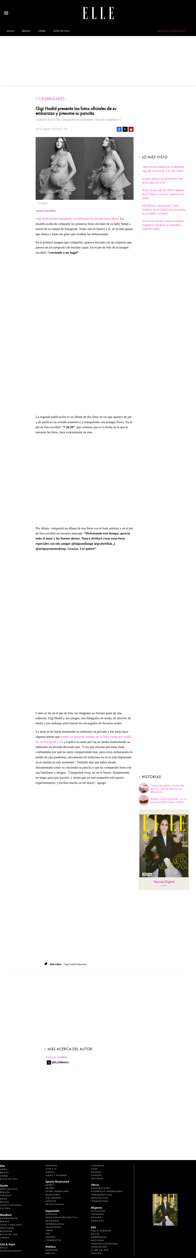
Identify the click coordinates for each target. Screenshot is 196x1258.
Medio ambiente (101, 1231)
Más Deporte (53, 1198)
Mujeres (51, 1237)
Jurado (4, 1237)
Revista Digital (164, 882)
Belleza (26, 30)
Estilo (4, 1248)
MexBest (6, 1215)
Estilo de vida (61, 30)
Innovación (99, 1247)
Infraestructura (101, 1195)
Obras (49, 1230)
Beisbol (50, 1188)
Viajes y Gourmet (11, 1205)
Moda (10, 30)
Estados (96, 1172)
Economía (52, 1221)
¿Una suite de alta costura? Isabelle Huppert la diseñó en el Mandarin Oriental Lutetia (163, 225)
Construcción (100, 1188)
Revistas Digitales (171, 30)
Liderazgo (97, 1214)
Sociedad (97, 1178)
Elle (2, 1166)
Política (51, 1247)
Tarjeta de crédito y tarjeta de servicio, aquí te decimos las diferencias (167, 789)
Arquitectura (99, 1198)
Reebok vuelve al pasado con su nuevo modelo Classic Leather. (168, 800)
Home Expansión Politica (62, 1217)
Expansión (52, 1211)
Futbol (50, 1185)
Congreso (97, 1165)
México (50, 1253)
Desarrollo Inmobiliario (107, 1191)
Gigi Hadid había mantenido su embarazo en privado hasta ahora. (78, 218)
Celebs (41, 30)
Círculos (6, 1195)
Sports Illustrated (57, 1181)
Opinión (96, 1175)
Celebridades (52, 99)
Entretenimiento (11, 1251)
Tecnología (53, 1227)
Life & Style (7, 1244)
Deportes (51, 1165)
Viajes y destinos (11, 1225)
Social (95, 1234)
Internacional (55, 1224)
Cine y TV (51, 1169)
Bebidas (4, 1221)
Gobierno (52, 1250)
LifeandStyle (53, 1240)
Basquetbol (53, 1195)
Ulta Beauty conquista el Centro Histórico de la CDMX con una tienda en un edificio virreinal (163, 209)
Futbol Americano (57, 1191)
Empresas (51, 1214)
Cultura (5, 1208)
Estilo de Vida (9, 1234)
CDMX (94, 1169)
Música (50, 1172)
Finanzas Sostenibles (104, 1244)
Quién (4, 1185)
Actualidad (98, 1211)
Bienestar (6, 1231)
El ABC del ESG (100, 1250)
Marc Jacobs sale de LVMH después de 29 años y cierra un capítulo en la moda (163, 194)
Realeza (4, 1192)
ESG (48, 1233)
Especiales (97, 1221)
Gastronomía (9, 1218)
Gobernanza (99, 1237)
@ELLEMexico (60, 1062)
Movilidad (97, 1240)
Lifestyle (51, 1201)
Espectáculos (8, 1189)
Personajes (7, 1228)
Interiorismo (99, 1201)
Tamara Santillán (57, 1057)
